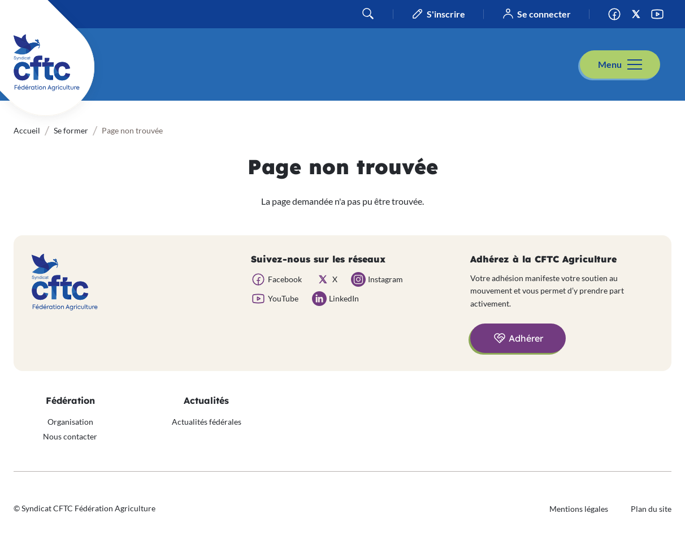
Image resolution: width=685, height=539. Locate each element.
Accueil (27, 130)
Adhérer (526, 338)
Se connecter (544, 13)
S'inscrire (446, 13)
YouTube (660, 14)
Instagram (385, 279)
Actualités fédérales (206, 421)
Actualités (206, 400)
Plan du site (651, 509)
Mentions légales (578, 509)
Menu (610, 64)
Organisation (70, 421)
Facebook (617, 14)
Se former (71, 130)
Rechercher (368, 13)
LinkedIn (344, 298)
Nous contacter (70, 436)
